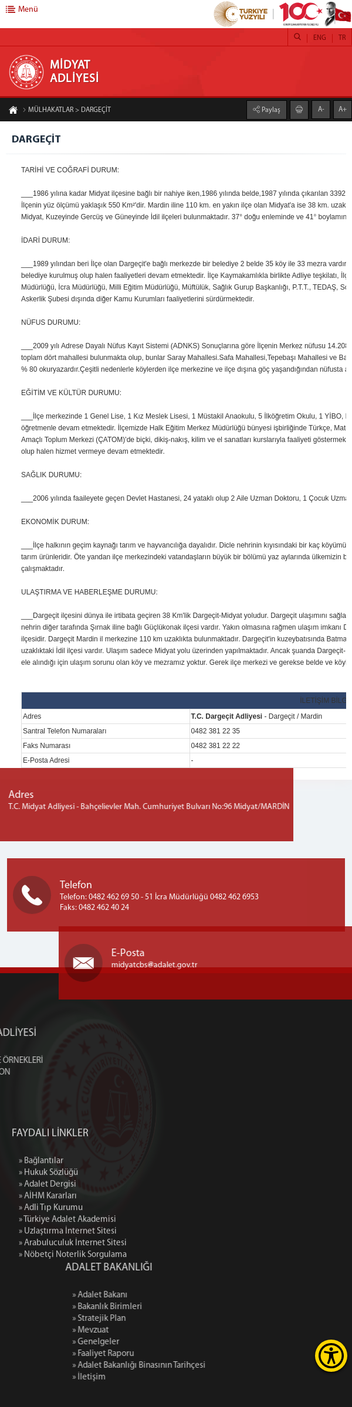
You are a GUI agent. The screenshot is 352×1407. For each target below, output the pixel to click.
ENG (319, 38)
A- (321, 109)
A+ (343, 109)
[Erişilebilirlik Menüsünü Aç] (331, 1356)
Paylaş (270, 109)
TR (342, 38)
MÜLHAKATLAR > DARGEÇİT (66, 110)
